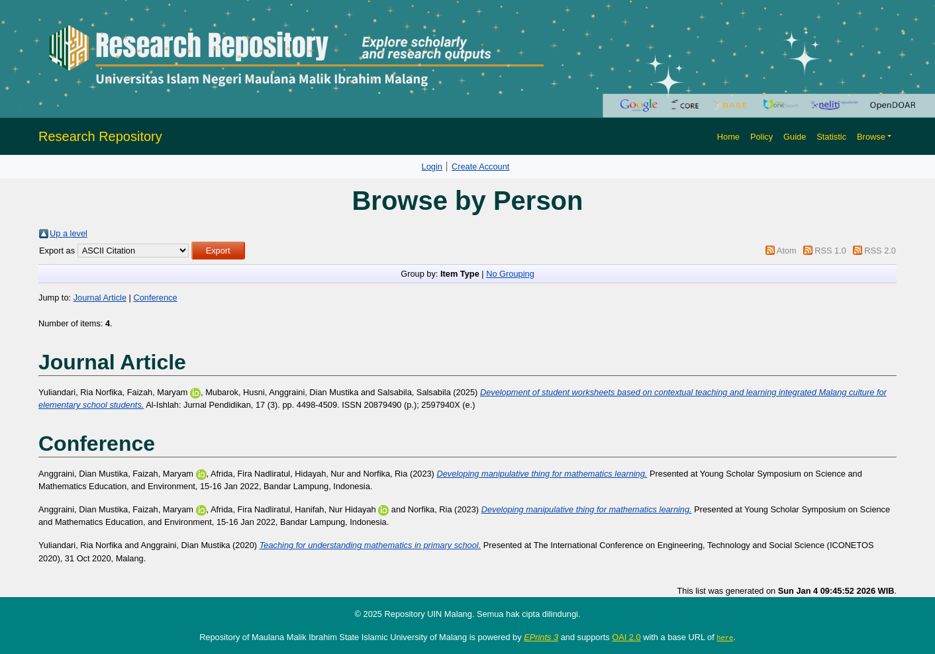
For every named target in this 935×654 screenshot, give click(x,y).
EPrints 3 (541, 637)
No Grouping (510, 274)
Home (728, 137)
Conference (155, 298)
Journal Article (100, 298)
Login (432, 166)
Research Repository (100, 136)
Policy (761, 137)
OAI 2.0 (626, 637)
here (724, 637)
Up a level (68, 233)
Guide (794, 137)
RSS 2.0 (880, 251)
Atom (787, 251)
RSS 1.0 (830, 251)
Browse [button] (871, 137)
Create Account (481, 166)
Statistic (831, 137)
